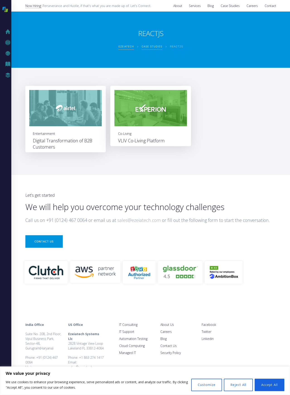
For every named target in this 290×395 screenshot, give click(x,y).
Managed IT (127, 353)
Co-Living (124, 133)
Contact (270, 6)
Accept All (269, 385)
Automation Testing (133, 339)
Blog (211, 6)
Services (195, 6)
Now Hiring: (33, 6)
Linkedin (208, 339)
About (177, 6)
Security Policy (170, 353)
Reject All (238, 385)
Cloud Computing (132, 346)
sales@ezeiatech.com (139, 220)
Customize (206, 385)
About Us (167, 324)
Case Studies (230, 6)
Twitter (206, 332)
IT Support (126, 332)
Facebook (209, 324)
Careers (252, 6)
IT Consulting (128, 324)
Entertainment (44, 133)
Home (9, 32)
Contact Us (44, 241)
